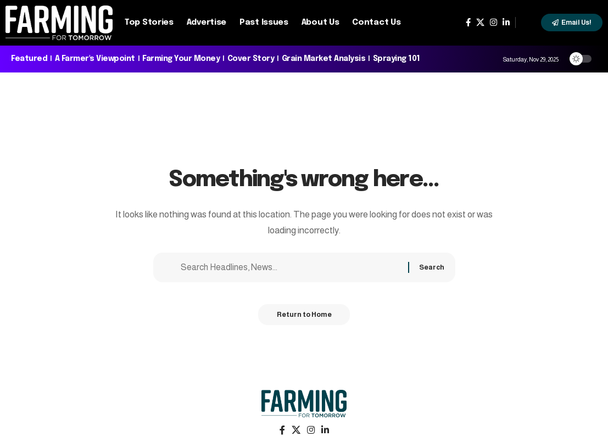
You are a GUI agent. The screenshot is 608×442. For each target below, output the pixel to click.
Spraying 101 (396, 59)
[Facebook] (468, 22)
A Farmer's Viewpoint (95, 59)
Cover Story (251, 59)
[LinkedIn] (506, 22)
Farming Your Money (181, 59)
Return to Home (304, 318)
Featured (29, 59)
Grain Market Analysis (324, 59)
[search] (528, 22)
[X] (480, 22)
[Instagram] (493, 22)
